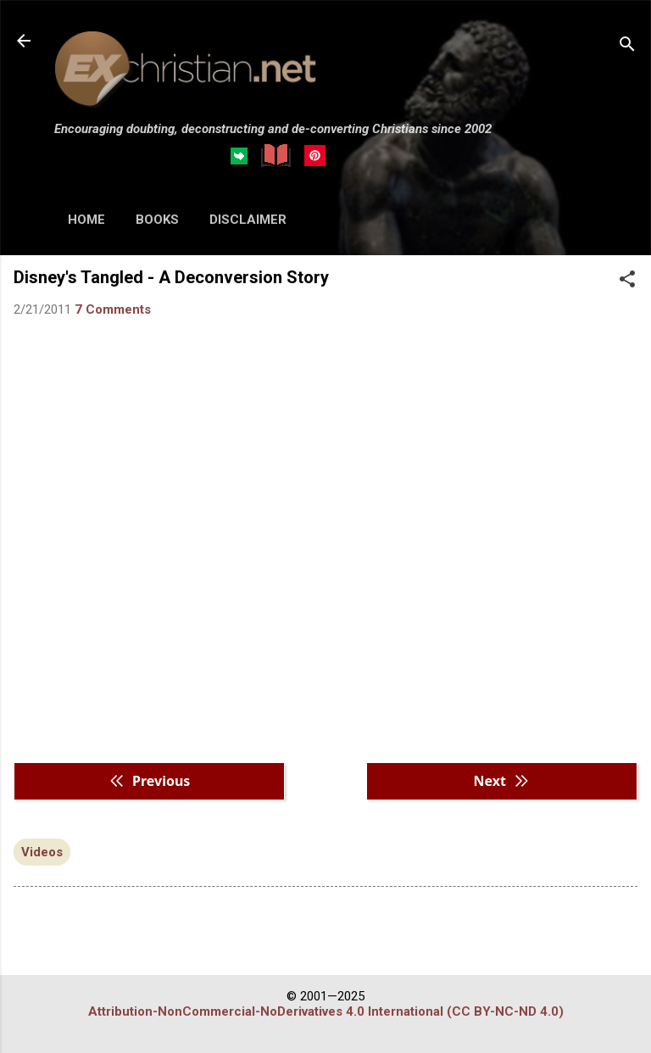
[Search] (627, 46)
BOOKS (157, 219)
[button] (627, 280)
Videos (42, 852)
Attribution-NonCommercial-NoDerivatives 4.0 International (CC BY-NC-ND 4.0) (326, 1011)
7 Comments (113, 309)
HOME (86, 219)
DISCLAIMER (248, 219)
